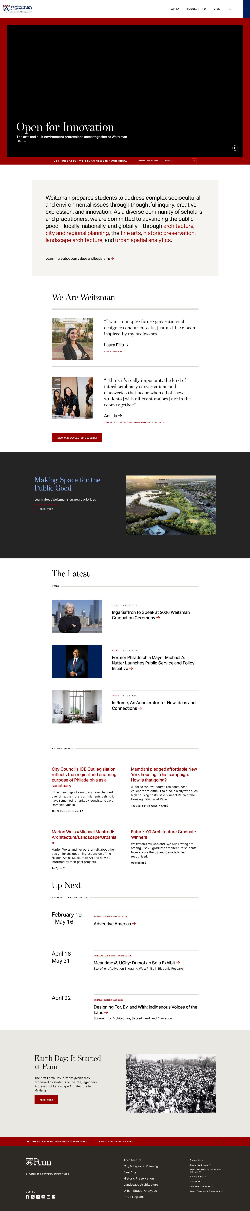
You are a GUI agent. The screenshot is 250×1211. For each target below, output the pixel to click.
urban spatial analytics (143, 240)
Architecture (133, 1160)
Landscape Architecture (141, 1184)
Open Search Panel (230, 9)
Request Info (196, 9)
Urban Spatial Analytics (140, 1191)
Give (217, 9)
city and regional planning (77, 233)
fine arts (131, 233)
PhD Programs (134, 1197)
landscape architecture (74, 240)
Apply (175, 9)
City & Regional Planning (141, 1166)
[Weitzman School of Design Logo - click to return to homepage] (17, 9)
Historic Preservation (139, 1178)
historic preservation (168, 233)
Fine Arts (130, 1172)
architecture (178, 226)
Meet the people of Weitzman (77, 438)
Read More (46, 509)
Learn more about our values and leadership (78, 258)
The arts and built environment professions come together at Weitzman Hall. (72, 139)
